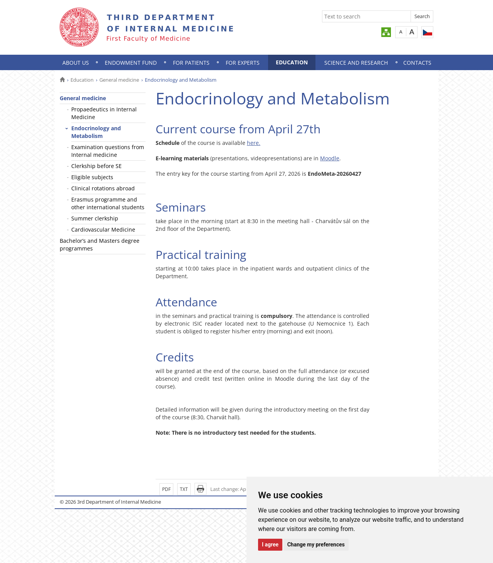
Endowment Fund (131, 62)
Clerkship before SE (96, 166)
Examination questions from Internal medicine (107, 150)
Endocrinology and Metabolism (96, 131)
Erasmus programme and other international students (107, 203)
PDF (166, 489)
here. (253, 142)
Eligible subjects (92, 177)
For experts (243, 62)
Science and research (356, 62)
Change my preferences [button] (316, 544)
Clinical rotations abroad (103, 188)
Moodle (329, 158)
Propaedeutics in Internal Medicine (104, 113)
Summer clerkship (94, 218)
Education (292, 62)
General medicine (119, 79)
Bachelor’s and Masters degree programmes (99, 244)
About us (75, 62)
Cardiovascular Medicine (103, 229)
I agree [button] (270, 544)
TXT (184, 489)
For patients (191, 62)
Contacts (417, 62)
